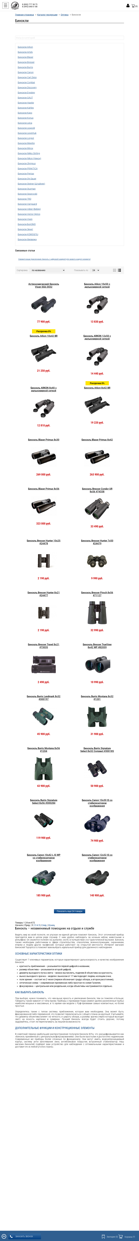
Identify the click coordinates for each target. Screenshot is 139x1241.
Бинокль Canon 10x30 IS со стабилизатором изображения (97, 803)
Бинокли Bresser (26, 62)
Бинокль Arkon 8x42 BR (97, 387)
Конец (51, 925)
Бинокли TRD (24, 199)
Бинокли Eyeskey (26, 92)
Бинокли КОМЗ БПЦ (28, 234)
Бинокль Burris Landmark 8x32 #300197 (43, 698)
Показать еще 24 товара (69, 911)
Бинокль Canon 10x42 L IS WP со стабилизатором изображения (43, 857)
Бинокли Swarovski (27, 194)
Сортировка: (22, 270)
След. (44, 925)
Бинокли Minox (25, 148)
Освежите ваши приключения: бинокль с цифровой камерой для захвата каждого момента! (54, 259)
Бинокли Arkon (25, 47)
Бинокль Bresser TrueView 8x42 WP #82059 (97, 646)
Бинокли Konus (25, 118)
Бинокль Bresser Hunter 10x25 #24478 (43, 542)
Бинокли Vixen (25, 219)
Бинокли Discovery (27, 87)
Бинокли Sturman (27, 189)
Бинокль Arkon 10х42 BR (43, 335)
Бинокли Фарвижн (27, 239)
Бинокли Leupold (26, 128)
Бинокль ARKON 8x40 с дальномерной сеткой (44, 389)
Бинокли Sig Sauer (27, 178)
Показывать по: (81, 270)
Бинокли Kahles (26, 107)
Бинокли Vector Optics (29, 214)
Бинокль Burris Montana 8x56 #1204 (43, 750)
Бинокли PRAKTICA (28, 168)
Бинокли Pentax (26, 173)
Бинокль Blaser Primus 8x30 (43, 439)
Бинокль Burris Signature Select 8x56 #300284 (43, 801)
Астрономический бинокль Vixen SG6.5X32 (43, 285)
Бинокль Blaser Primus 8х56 (43, 488)
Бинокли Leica (25, 123)
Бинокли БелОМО (27, 224)
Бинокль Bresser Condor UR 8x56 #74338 (97, 490)
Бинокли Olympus (27, 163)
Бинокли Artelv (25, 52)
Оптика (64, 14)
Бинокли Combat (26, 82)
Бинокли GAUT (25, 97)
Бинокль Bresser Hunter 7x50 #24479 (97, 542)
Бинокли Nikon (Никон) (29, 158)
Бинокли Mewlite (26, 143)
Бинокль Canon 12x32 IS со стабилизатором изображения (97, 857)
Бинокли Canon (26, 72)
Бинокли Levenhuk (27, 133)
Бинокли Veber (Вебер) (29, 209)
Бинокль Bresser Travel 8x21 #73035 (43, 646)
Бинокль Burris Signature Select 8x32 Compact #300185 (97, 750)
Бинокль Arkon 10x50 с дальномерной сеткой (97, 285)
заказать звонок (21, 1237)
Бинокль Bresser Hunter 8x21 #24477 (44, 594)
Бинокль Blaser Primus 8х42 (97, 439)
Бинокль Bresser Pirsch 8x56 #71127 (97, 594)
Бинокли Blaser (25, 57)
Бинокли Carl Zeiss (27, 77)
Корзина (130, 1237)
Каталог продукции (47, 14)
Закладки (112, 1236)
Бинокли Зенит (25, 229)
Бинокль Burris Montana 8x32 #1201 (97, 698)
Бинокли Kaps (25, 113)
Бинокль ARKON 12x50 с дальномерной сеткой (97, 337)
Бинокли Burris (25, 67)
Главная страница (24, 14)
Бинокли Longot (26, 138)
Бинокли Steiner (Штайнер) (31, 183)
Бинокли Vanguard (27, 204)
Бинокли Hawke (26, 102)
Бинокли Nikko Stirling (29, 153)
